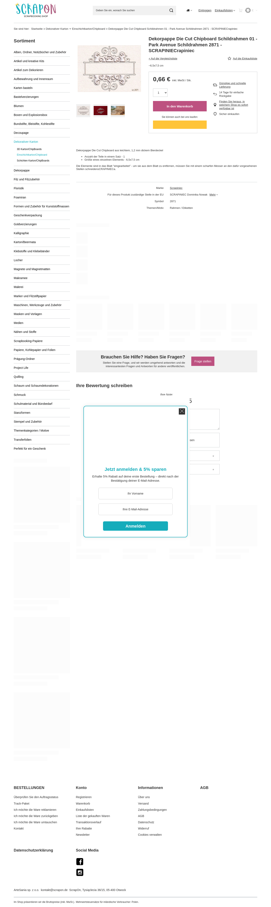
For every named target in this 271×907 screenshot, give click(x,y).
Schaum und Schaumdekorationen (36, 385)
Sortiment (24, 40)
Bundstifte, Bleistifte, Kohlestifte (34, 124)
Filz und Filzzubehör (27, 179)
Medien (18, 323)
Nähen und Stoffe (25, 332)
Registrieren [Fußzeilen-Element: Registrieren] (84, 797)
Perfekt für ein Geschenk (30, 448)
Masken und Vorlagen (28, 314)
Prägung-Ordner (24, 359)
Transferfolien (22, 439)
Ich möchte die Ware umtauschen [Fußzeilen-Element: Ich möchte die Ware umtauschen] (35, 822)
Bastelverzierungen (26, 96)
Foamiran (20, 197)
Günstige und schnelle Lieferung (232, 85)
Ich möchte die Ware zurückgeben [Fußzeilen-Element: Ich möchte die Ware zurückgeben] (36, 816)
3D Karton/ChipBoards (29, 149)
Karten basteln (23, 88)
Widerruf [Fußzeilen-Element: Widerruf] (143, 828)
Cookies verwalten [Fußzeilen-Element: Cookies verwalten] (150, 834)
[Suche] (171, 10)
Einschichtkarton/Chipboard (88, 28)
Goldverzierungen (25, 224)
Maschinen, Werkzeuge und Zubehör (37, 305)
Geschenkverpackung (28, 215)
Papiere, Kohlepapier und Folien (34, 350)
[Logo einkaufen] (36, 10)
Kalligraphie (21, 233)
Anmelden (135, 526)
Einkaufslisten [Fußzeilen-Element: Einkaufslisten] (85, 809)
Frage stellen (202, 361)
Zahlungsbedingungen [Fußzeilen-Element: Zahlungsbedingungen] (152, 809)
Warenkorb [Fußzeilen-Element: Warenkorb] (83, 803)
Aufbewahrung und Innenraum (33, 79)
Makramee (20, 278)
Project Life (21, 367)
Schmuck (20, 394)
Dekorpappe (22, 170)
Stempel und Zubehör (28, 421)
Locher (18, 260)
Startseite (37, 28)
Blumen (19, 106)
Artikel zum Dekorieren (28, 70)
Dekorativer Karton (57, 28)
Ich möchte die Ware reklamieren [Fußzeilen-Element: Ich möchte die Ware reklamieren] (35, 809)
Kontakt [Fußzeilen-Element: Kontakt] (19, 828)
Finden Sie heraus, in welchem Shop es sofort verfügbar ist (233, 105)
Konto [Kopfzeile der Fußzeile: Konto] (81, 788)
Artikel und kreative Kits (29, 61)
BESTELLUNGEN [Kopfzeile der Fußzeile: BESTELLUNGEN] (29, 788)
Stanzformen (22, 412)
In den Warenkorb (180, 106)
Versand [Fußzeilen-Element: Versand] (143, 803)
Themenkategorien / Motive (31, 430)
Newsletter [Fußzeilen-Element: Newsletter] (83, 834)
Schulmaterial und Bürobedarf (33, 403)
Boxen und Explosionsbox (30, 115)
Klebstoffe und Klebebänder (32, 251)
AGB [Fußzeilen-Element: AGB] (141, 816)
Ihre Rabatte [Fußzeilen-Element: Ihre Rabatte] (84, 828)
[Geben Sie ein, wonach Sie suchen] (134, 10)
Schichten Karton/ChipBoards (33, 160)
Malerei (18, 287)
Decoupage (21, 132)
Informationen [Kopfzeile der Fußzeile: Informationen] (150, 788)
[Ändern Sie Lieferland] (189, 10)
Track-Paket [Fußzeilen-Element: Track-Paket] (21, 803)
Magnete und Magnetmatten (32, 269)
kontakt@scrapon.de (54, 890)
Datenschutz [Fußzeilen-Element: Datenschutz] (146, 822)
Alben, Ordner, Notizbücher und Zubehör (40, 52)
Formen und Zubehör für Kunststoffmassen (41, 206)
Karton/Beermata (25, 242)
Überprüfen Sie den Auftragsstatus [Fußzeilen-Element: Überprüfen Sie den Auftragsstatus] (36, 797)
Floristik (19, 188)
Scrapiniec (176, 188)
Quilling (19, 376)
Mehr (213, 194)
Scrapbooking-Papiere (28, 341)
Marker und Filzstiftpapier (30, 296)
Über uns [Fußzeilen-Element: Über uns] (144, 797)
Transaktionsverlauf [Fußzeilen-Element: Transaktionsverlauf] (88, 822)
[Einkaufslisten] (225, 10)
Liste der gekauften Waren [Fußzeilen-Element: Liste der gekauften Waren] (93, 816)
